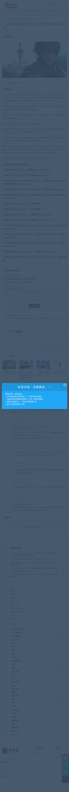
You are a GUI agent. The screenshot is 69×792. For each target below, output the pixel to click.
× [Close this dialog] (65, 385)
